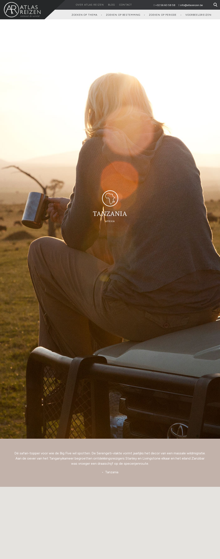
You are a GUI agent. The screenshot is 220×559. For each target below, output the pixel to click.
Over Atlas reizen (90, 4)
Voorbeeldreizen (198, 15)
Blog (111, 4)
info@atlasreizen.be (191, 5)
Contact (125, 4)
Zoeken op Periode (163, 15)
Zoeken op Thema (85, 15)
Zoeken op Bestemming (123, 15)
